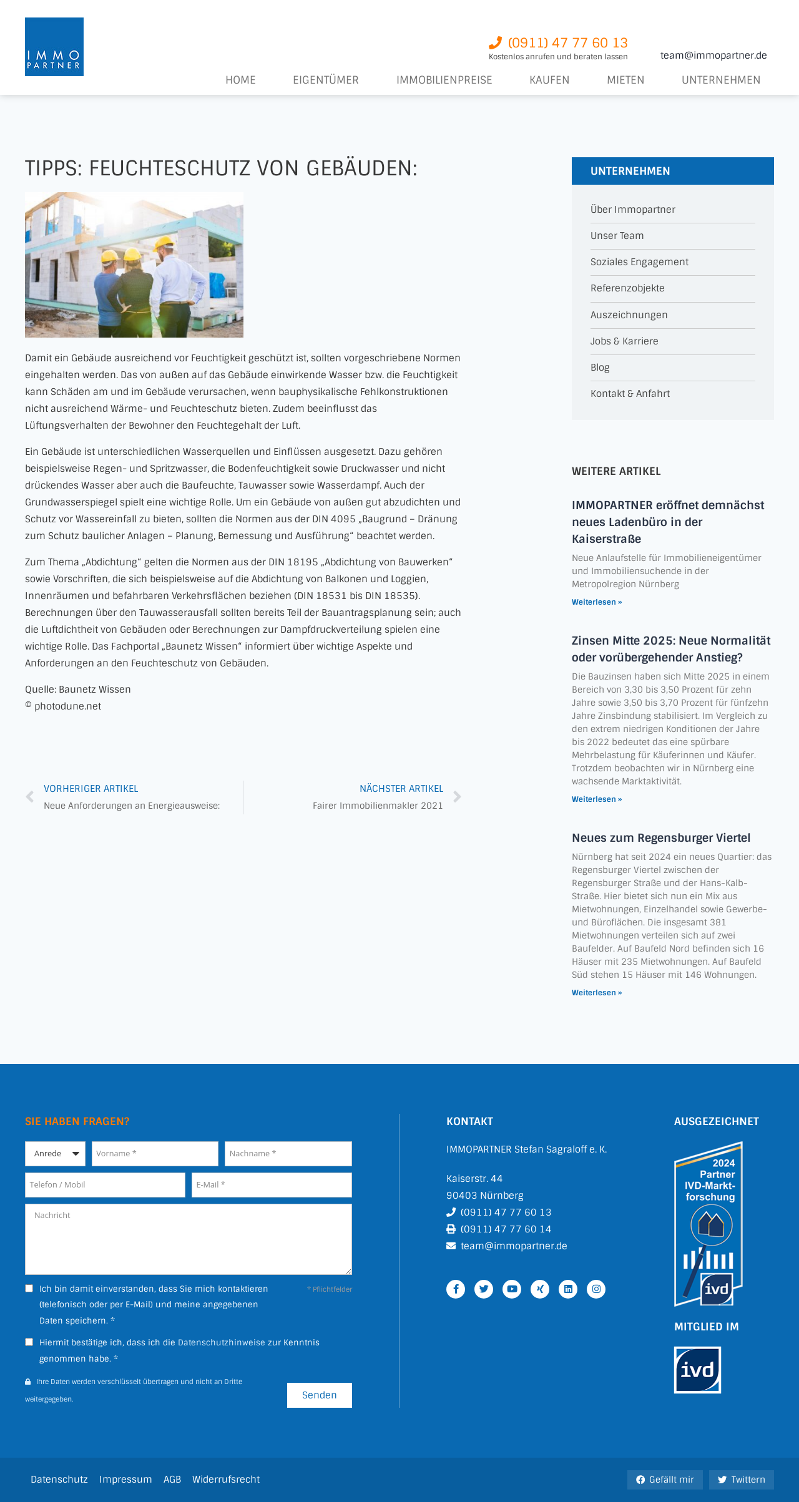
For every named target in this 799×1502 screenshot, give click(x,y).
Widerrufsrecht (226, 1479)
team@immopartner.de (713, 55)
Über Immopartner (633, 210)
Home (240, 80)
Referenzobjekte (628, 288)
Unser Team (617, 236)
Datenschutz (59, 1479)
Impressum (125, 1479)
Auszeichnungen (629, 315)
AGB (172, 1479)
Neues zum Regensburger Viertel (661, 838)
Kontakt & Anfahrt (630, 394)
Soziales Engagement (640, 262)
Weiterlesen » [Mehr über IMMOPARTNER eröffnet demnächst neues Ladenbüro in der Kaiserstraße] (597, 602)
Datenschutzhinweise (221, 1342)
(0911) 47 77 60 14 (506, 1229)
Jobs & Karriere (625, 341)
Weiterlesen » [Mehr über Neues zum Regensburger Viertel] (597, 993)
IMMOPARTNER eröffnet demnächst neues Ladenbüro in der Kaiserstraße (668, 522)
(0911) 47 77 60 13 (506, 1212)
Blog (600, 368)
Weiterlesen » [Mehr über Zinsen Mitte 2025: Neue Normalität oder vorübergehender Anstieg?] (597, 799)
